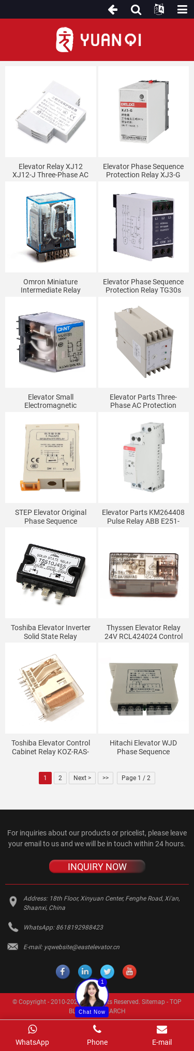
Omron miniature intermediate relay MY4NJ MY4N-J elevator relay (50, 286)
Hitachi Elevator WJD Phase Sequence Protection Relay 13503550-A (143, 747)
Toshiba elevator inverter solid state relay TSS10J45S (51, 632)
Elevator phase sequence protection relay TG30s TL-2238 (143, 286)
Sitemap (153, 1002)
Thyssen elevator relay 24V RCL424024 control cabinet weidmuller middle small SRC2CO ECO (143, 632)
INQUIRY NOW (97, 866)
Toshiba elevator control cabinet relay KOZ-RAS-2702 (50, 747)
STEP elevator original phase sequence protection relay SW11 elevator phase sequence (50, 517)
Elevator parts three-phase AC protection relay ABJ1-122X (143, 401)
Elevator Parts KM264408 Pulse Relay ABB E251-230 (143, 517)
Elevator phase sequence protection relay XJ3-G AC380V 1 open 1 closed (143, 171)
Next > (82, 778)
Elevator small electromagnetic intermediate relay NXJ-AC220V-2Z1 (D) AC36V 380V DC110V (50, 401)
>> (105, 778)
